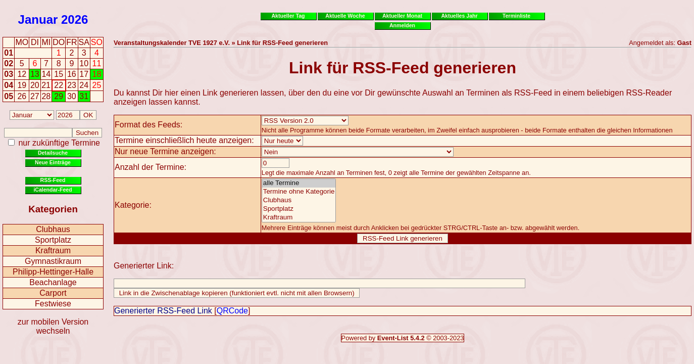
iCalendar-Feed (52, 190)
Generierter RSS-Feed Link (163, 310)
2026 (74, 19)
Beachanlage (52, 282)
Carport (52, 293)
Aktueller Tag (288, 16)
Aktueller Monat (402, 16)
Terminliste (516, 16)
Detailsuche (53, 153)
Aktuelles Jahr (459, 16)
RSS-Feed (53, 180)
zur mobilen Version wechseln (53, 326)
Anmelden (402, 25)
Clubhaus (53, 229)
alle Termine (299, 183)
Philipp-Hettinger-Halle (53, 271)
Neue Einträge (53, 162)
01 (8, 53)
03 (8, 74)
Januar (38, 19)
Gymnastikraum (53, 261)
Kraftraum (53, 250)
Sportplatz (53, 240)
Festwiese (53, 303)
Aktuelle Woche (345, 16)
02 (8, 63)
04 (8, 85)
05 (8, 96)
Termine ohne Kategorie (299, 192)
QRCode (232, 310)
